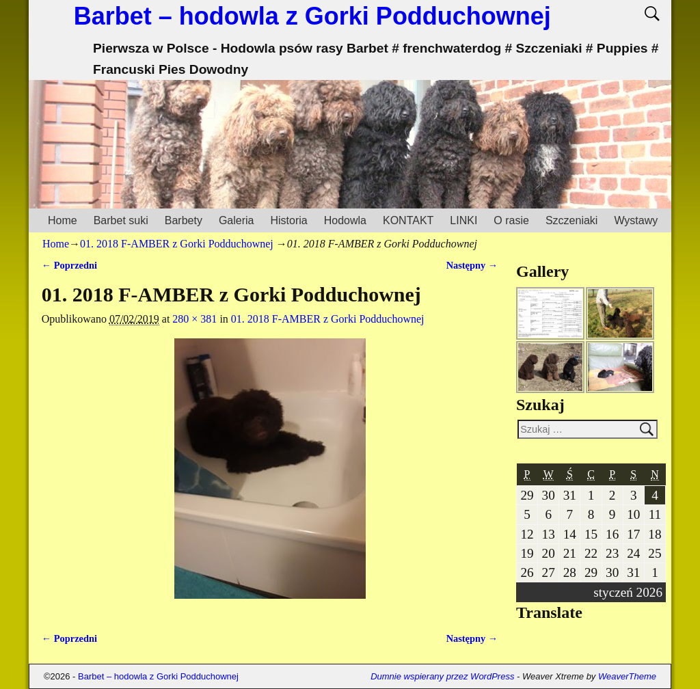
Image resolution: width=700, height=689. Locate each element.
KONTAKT (408, 220)
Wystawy (636, 220)
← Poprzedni (69, 265)
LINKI (463, 220)
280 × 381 (194, 319)
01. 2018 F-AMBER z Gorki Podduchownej (176, 243)
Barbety (183, 220)
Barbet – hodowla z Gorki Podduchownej (312, 16)
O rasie (511, 220)
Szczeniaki (571, 220)
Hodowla (345, 220)
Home (62, 220)
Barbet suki (121, 220)
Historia (288, 220)
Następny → (472, 265)
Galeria (236, 220)
